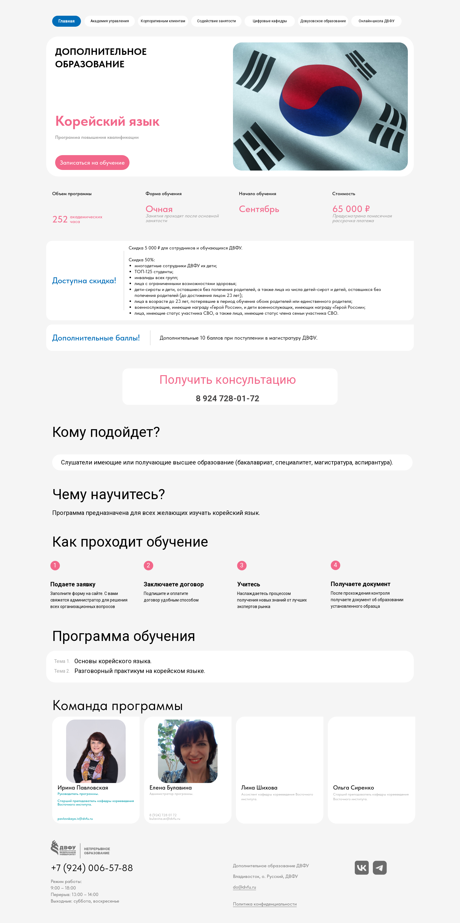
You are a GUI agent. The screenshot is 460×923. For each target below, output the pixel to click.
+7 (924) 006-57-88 (92, 867)
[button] (92, 162)
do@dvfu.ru (244, 887)
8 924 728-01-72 (227, 398)
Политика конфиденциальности (265, 904)
